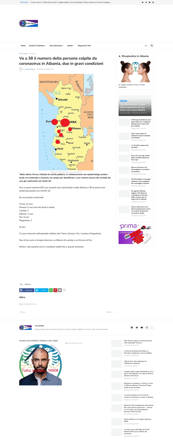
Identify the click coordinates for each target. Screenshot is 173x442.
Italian (70, 45)
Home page (23, 54)
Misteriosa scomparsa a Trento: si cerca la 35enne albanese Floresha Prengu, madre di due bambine (138, 385)
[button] (146, 46)
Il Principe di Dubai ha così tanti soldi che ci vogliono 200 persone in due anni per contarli (141, 123)
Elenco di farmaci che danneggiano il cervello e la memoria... (140, 169)
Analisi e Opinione (37, 45)
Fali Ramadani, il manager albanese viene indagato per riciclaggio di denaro (141, 181)
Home (23, 45)
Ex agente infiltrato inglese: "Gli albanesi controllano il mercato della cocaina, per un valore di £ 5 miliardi (139, 195)
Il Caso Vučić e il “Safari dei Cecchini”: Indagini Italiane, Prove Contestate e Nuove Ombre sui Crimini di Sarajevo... (71, 2)
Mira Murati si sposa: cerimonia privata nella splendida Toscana (138, 342)
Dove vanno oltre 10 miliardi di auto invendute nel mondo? (140, 136)
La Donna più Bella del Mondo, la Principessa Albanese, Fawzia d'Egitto (138, 352)
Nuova (22, 312)
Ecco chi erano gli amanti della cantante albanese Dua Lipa (140, 158)
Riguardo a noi (84, 45)
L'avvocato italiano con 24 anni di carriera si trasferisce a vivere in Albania (138, 396)
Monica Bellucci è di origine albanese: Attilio (137, 420)
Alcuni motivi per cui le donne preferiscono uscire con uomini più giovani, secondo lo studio (140, 210)
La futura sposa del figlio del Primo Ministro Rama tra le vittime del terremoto (137, 432)
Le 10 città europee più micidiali (139, 146)
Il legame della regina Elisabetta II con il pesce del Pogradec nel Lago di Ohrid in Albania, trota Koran (138, 374)
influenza (32, 54)
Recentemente (56, 45)
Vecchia (108, 312)
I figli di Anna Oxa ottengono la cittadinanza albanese (135, 362)
